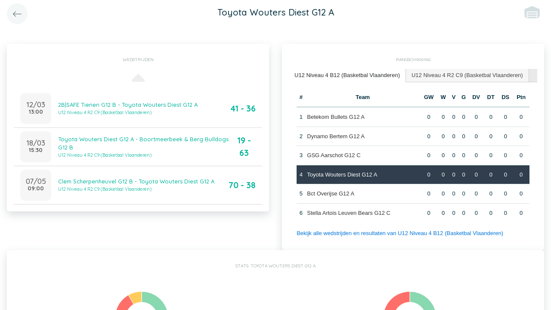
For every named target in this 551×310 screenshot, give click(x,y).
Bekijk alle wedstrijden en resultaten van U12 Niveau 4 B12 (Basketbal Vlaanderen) (400, 233)
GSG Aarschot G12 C (333, 155)
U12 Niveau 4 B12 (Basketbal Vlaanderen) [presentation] (347, 75)
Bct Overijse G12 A (330, 193)
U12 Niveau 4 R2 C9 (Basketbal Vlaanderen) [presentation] (467, 75)
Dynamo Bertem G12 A (336, 136)
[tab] (347, 75)
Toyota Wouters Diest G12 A (342, 174)
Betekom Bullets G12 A (336, 117)
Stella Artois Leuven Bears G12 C (348, 213)
